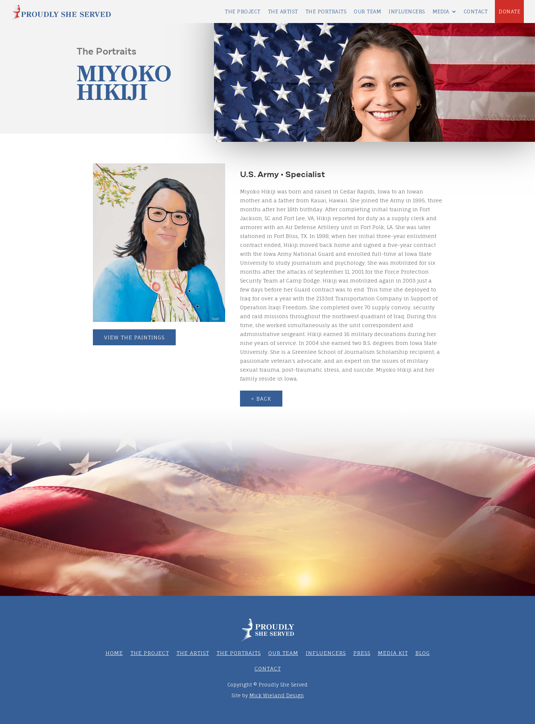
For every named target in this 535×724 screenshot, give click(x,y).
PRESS (361, 653)
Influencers (326, 653)
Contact (476, 11)
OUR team (367, 11)
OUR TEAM (283, 653)
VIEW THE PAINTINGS (134, 337)
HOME (114, 653)
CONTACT (267, 668)
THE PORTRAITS (326, 11)
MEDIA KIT (393, 653)
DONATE (509, 11)
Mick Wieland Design (276, 695)
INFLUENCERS (407, 11)
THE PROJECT (242, 11)
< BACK (261, 398)
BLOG (422, 653)
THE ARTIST (283, 11)
